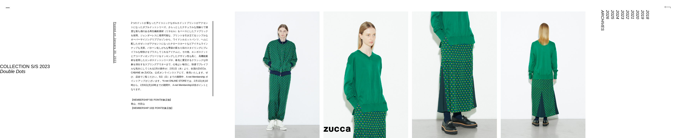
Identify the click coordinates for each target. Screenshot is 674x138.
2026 (608, 14)
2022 (628, 14)
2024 (618, 14)
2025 (613, 14)
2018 (648, 14)
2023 (623, 14)
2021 (633, 14)
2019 (643, 14)
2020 (638, 14)
